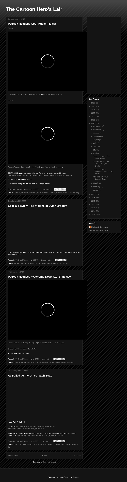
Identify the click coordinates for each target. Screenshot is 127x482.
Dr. (34, 444)
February (97, 187)
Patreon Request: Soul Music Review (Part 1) (24, 94)
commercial (24, 444)
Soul (73, 193)
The (60, 263)
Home (44, 456)
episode (39, 444)
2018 (93, 198)
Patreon (45, 193)
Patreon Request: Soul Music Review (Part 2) (24, 167)
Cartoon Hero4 (50, 94)
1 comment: (45, 441)
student (55, 263)
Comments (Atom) (49, 462)
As (18, 444)
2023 (93, 113)
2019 (93, 194)
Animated (17, 193)
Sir (69, 193)
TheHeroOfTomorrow (99, 227)
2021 (93, 120)
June (95, 147)
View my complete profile (98, 230)
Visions (65, 263)
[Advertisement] (104, 55)
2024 (93, 110)
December (97, 126)
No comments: (46, 260)
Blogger (75, 477)
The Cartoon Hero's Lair (34, 9)
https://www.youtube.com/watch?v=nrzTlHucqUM (37, 426)
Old (39, 263)
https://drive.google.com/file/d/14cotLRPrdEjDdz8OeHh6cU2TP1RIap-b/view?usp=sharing (40, 175)
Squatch (75, 444)
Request (59, 193)
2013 (93, 215)
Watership (70, 362)
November (97, 130)
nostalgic (31, 263)
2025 (93, 106)
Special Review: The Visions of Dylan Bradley (37, 205)
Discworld (24, 193)
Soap (63, 444)
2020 (93, 123)
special (49, 263)
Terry (77, 193)
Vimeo (60, 94)
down (28, 362)
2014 (93, 211)
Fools (50, 444)
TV (9, 447)
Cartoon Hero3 (53, 343)
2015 (93, 208)
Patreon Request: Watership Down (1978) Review (39, 276)
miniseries (32, 193)
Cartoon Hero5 (50, 167)
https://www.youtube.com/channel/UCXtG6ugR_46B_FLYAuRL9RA (41, 435)
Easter (33, 362)
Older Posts (76, 456)
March (96, 183)
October (96, 133)
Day (30, 444)
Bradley (16, 263)
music (39, 193)
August (96, 140)
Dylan (22, 263)
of (36, 263)
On (54, 444)
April (15, 444)
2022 (93, 117)
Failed (45, 444)
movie (39, 362)
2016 (93, 204)
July (95, 143)
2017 (93, 201)
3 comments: (46, 189)
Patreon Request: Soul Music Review (32, 23)
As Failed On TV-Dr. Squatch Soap (30, 375)
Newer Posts (13, 456)
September (97, 136)
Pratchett (52, 193)
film (26, 263)
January (96, 190)
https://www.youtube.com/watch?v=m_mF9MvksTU (26, 429)
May (95, 150)
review (65, 193)
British (23, 362)
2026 (93, 103)
